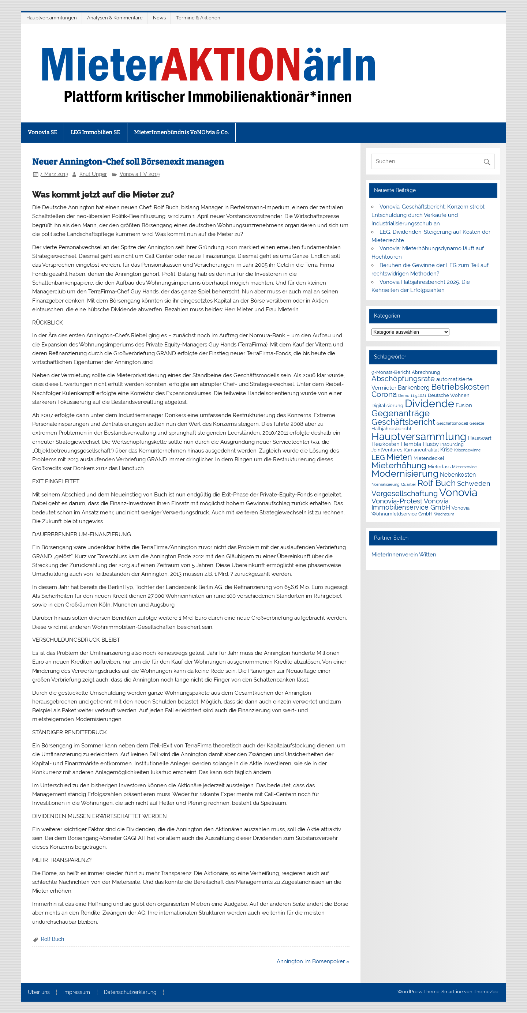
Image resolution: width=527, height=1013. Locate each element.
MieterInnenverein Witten (403, 554)
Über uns (39, 992)
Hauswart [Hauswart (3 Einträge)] (480, 438)
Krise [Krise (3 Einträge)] (446, 449)
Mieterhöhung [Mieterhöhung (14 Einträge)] (398, 465)
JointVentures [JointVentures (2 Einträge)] (386, 450)
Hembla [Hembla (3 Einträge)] (411, 444)
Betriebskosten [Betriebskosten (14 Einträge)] (460, 386)
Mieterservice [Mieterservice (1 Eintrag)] (464, 467)
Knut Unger (93, 174)
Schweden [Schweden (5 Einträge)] (473, 483)
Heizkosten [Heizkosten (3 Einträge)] (385, 444)
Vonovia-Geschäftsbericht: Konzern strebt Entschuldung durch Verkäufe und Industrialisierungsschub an (427, 215)
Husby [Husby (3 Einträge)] (431, 444)
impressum (76, 992)
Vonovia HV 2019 (140, 174)
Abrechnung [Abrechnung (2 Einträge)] (426, 372)
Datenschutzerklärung (130, 992)
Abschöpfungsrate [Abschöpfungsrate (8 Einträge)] (403, 378)
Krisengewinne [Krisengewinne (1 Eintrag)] (467, 450)
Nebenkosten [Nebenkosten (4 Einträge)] (458, 474)
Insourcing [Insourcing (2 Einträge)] (452, 444)
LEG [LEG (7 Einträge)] (378, 457)
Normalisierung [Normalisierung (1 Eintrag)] (385, 484)
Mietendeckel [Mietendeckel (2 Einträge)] (429, 458)
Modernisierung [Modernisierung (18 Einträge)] (404, 473)
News (159, 17)
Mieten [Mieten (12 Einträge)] (399, 457)
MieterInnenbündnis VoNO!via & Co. (181, 132)
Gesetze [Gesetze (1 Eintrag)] (477, 423)
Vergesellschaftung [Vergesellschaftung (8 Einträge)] (404, 493)
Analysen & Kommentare (115, 17)
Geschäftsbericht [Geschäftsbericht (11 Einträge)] (403, 422)
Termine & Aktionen (198, 17)
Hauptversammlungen (51, 17)
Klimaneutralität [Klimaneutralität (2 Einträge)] (421, 450)
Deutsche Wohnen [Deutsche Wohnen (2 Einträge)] (449, 395)
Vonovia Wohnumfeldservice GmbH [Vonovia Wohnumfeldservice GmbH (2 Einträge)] (420, 511)
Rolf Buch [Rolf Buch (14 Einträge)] (437, 483)
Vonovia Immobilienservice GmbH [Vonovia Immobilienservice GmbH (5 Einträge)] (410, 504)
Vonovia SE (42, 132)
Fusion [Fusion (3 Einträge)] (464, 405)
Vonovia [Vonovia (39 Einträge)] (458, 492)
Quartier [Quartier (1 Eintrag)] (408, 484)
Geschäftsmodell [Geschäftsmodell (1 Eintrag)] (452, 423)
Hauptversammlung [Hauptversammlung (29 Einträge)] (418, 436)
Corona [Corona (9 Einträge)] (384, 394)
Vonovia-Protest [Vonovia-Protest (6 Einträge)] (396, 501)
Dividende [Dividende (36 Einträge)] (429, 403)
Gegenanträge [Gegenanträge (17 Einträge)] (400, 413)
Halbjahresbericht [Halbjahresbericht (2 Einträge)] (391, 428)
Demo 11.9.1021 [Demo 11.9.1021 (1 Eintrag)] (412, 395)
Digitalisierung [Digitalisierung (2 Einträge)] (387, 405)
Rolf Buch (52, 939)
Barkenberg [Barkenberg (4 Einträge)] (414, 387)
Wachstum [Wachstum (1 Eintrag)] (444, 514)
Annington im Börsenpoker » (313, 961)
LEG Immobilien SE (95, 132)
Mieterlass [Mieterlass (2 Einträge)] (439, 466)
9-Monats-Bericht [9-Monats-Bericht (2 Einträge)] (390, 372)
